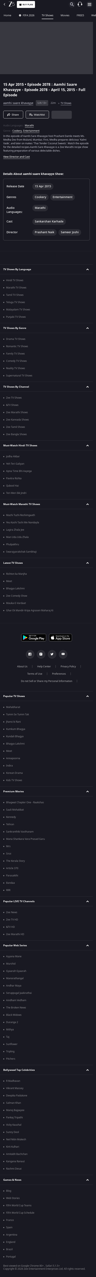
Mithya (10, 1029)
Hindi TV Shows (14, 280)
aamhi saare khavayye (18, 103)
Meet (9, 581)
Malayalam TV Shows (18, 309)
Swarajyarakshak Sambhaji (21, 552)
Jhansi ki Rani (13, 722)
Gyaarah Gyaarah (16, 971)
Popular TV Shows (14, 696)
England (10, 1242)
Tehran (10, 824)
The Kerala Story (15, 861)
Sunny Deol (12, 1132)
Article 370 (12, 868)
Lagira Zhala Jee (15, 530)
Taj (7, 1037)
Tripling (10, 1051)
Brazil (9, 1249)
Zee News (11, 912)
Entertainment (31, 131)
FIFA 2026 (26, 15)
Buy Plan (26, 4)
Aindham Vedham (16, 1000)
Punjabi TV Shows (16, 317)
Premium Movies (13, 791)
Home (7, 15)
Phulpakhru (12, 544)
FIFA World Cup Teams (19, 1205)
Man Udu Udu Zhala (17, 537)
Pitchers (10, 1059)
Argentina (11, 1235)
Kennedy (11, 817)
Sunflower (11, 1044)
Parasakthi (12, 875)
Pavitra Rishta (14, 478)
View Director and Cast (16, 157)
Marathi (29, 125)
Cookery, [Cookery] (17, 131)
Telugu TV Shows (15, 302)
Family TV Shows (15, 354)
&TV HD (10, 927)
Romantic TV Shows (17, 346)
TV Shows (47, 15)
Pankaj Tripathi (14, 1117)
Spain (9, 1227)
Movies (65, 15)
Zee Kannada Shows (17, 420)
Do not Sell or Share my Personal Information (46, 681)
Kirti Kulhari (12, 1147)
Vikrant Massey (14, 1088)
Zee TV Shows (14, 398)
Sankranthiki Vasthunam (20, 832)
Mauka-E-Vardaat (16, 603)
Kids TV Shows (14, 780)
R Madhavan (13, 1081)
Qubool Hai (12, 486)
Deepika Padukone (16, 1095)
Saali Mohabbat (15, 810)
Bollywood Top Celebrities (19, 1070)
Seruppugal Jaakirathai (19, 993)
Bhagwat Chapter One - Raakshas (25, 802)
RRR (8, 890)
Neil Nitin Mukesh (16, 1139)
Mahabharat (13, 707)
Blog (8, 1191)
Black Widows (14, 1015)
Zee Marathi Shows (17, 412)
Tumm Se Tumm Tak (17, 714)
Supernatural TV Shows (19, 375)
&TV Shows (12, 405)
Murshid (10, 964)
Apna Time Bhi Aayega (19, 471)
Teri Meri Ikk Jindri (16, 493)
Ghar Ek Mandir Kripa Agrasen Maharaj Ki (29, 610)
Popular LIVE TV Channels (19, 901)
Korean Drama (14, 773)
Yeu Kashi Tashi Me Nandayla (22, 522)
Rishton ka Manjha (16, 574)
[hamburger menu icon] (89, 4)
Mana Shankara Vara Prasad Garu (25, 839)
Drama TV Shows (15, 339)
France (10, 1220)
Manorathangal (15, 978)
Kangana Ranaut (15, 1161)
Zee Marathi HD (15, 934)
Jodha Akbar (13, 456)
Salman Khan (13, 1103)
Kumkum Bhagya (15, 729)
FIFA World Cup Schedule (20, 1213)
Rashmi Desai (14, 1169)
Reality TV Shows (15, 368)
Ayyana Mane (14, 956)
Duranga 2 (12, 1022)
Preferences (59, 674)
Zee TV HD (12, 919)
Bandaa (10, 883)
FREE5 (80, 15)
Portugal (11, 1257)
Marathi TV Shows (16, 287)
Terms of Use (34, 674)
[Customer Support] (80, 4)
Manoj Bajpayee (15, 1110)
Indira (9, 766)
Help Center (44, 666)
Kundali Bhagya (15, 736)
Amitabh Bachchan (16, 1154)
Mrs (8, 846)
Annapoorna (13, 758)
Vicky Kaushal (13, 1125)
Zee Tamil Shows (15, 427)
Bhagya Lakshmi (15, 588)
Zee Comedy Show (16, 596)
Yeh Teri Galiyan (15, 464)
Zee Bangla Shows (16, 434)
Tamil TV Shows (15, 295)
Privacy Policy (68, 666)
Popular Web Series (15, 945)
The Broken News (16, 1007)
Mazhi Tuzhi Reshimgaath (20, 515)
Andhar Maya (13, 986)
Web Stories (13, 1198)
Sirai (8, 853)
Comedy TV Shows (16, 361)
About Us (22, 666)
